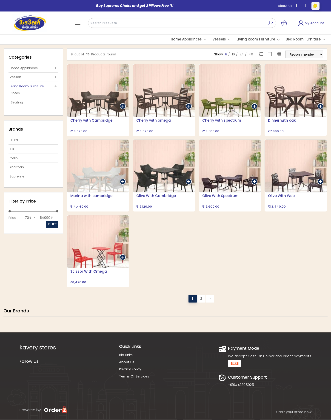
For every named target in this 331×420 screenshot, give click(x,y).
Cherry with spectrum (221, 120)
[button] (77, 23)
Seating (17, 102)
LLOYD (15, 140)
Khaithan (17, 167)
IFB (12, 149)
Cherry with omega (153, 120)
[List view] (261, 54)
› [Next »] (210, 298)
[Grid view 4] (279, 54)
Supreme (17, 176)
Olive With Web (281, 195)
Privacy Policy (130, 369)
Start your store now (293, 411)
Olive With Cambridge (156, 195)
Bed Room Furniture (303, 39)
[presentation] (182, 23)
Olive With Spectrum (220, 195)
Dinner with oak (282, 120)
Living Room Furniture (256, 39)
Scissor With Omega (88, 271)
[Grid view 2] (270, 54)
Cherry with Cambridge (91, 120)
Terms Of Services (134, 376)
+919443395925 (241, 385)
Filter (52, 224)
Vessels (219, 39)
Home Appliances (186, 39)
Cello (14, 158)
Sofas (15, 93)
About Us (285, 5)
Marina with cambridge (91, 195)
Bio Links (126, 355)
